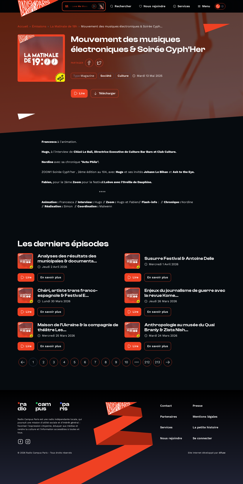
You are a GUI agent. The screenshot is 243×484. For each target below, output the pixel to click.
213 (157, 362)
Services (181, 6)
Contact (168, 405)
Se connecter (204, 438)
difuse (222, 452)
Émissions (39, 26)
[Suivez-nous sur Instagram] (28, 442)
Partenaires (170, 416)
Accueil (23, 26)
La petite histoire (207, 427)
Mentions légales (207, 416)
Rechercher (120, 6)
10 (126, 362)
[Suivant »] (168, 362)
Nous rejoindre (152, 6)
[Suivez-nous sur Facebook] (20, 442)
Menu (204, 6)
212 (147, 362)
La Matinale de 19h (63, 26)
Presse (199, 405)
